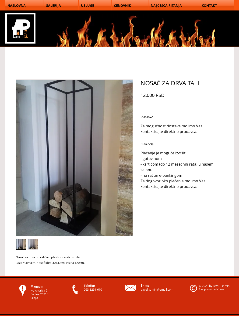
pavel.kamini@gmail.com (157, 289)
